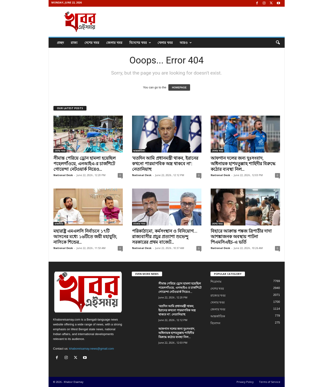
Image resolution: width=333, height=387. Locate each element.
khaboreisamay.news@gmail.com (91, 348)
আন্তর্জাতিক (139, 150)
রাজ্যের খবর (139, 223)
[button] (278, 43)
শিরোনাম (215, 281)
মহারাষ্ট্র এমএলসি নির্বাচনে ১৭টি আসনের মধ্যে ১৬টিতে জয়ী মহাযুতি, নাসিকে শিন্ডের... (85, 236)
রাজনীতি (59, 223)
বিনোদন (215, 323)
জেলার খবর (114, 42)
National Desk (63, 175)
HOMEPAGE (179, 87)
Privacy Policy (245, 382)
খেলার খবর (165, 42)
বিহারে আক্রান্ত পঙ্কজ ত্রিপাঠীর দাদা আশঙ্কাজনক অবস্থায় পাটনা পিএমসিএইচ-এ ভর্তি (241, 236)
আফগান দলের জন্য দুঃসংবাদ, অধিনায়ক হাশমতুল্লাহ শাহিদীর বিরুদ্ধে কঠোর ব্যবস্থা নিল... (243, 163)
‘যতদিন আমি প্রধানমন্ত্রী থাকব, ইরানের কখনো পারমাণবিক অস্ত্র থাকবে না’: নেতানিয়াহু (165, 163)
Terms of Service (269, 382)
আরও (186, 43)
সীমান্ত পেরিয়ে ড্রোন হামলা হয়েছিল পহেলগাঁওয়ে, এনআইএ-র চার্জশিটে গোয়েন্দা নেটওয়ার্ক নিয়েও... (84, 163)
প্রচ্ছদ (60, 42)
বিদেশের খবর (140, 43)
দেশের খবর (91, 42)
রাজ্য (74, 42)
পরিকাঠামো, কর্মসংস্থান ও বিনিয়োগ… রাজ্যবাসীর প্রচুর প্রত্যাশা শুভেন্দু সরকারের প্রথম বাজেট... (164, 236)
